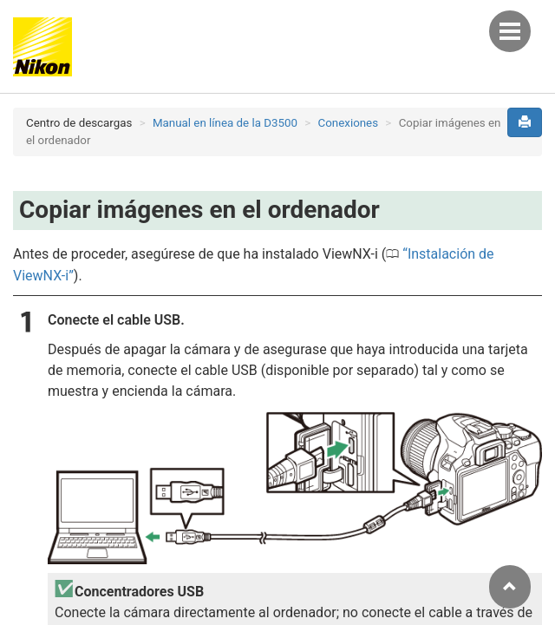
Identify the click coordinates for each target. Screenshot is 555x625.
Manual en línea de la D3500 (225, 122)
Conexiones (348, 122)
